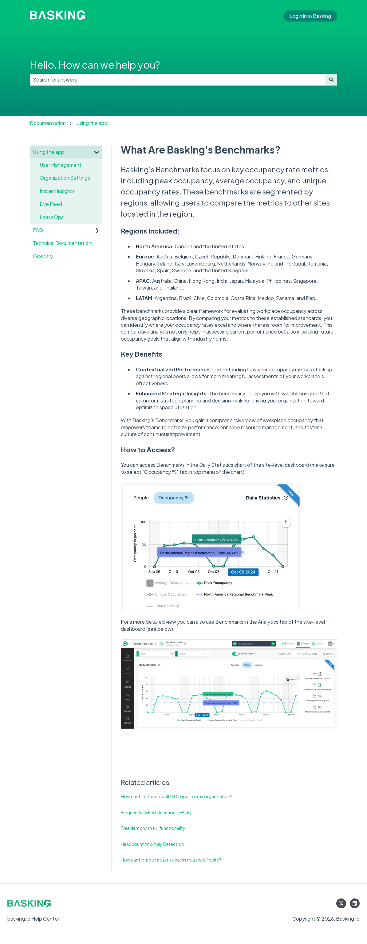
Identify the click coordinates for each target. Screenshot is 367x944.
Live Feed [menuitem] (51, 204)
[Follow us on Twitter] (341, 903)
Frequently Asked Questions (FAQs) (156, 812)
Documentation (48, 123)
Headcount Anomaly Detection (152, 844)
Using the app (92, 123)
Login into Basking (310, 16)
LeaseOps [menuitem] (52, 217)
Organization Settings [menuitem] (65, 177)
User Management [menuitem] (60, 165)
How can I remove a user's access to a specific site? (171, 859)
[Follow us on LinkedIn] (355, 903)
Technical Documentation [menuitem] (62, 243)
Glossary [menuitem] (43, 256)
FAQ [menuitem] (38, 230)
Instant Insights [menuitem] (57, 191)
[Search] (331, 80)
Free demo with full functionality (153, 828)
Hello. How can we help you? (95, 64)
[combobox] (178, 80)
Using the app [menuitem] (48, 152)
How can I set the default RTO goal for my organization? (176, 796)
